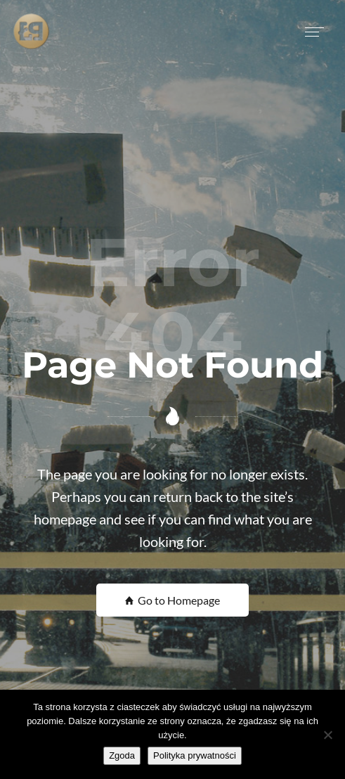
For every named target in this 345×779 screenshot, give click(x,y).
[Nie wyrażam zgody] (327, 735)
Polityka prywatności (194, 755)
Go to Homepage (172, 600)
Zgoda (122, 755)
